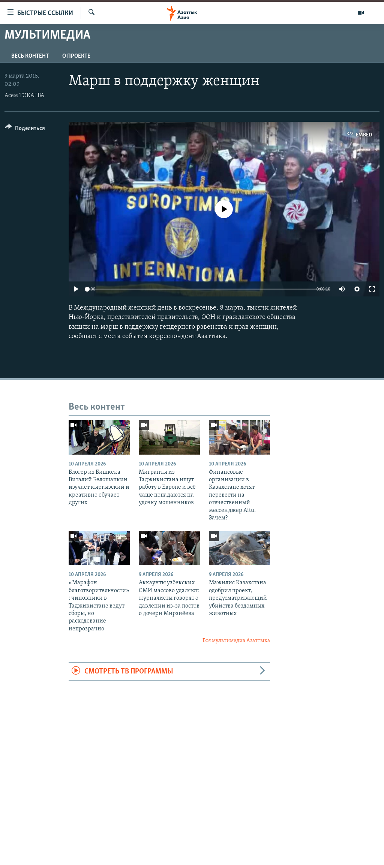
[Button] (25, 129)
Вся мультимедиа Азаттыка (236, 641)
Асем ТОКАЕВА (24, 96)
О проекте (76, 56)
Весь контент (30, 56)
